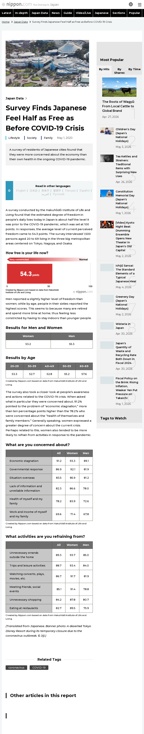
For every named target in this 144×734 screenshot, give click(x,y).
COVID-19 (39, 667)
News (56, 13)
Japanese (102, 13)
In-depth (21, 13)
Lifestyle (14, 138)
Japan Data (40, 13)
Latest (6, 13)
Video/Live (83, 13)
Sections (118, 13)
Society (32, 138)
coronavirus (16, 667)
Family (48, 138)
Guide (68, 13)
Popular (134, 13)
